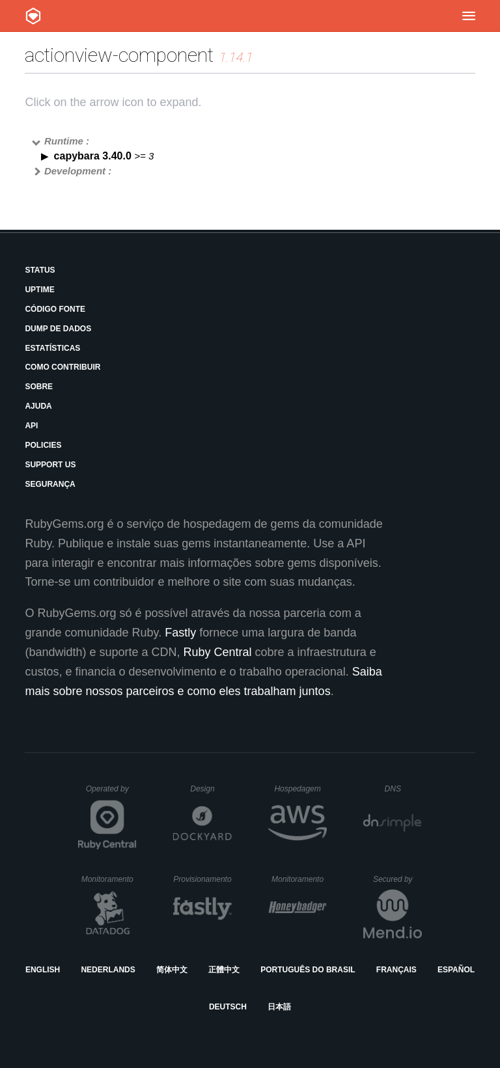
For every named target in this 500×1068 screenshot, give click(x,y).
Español (456, 969)
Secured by (397, 879)
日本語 (279, 1006)
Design (211, 788)
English (42, 969)
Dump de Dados (58, 328)
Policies (43, 445)
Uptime (39, 289)
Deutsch (228, 1006)
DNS (404, 788)
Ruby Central (218, 652)
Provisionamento (202, 879)
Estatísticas (52, 348)
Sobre (39, 386)
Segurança (50, 484)
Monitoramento (109, 879)
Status (40, 270)
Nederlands (108, 969)
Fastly (180, 632)
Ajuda (38, 406)
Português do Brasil (307, 969)
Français (396, 969)
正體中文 (224, 969)
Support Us (50, 464)
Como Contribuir (62, 367)
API (31, 425)
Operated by (111, 793)
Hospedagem (300, 788)
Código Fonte (55, 309)
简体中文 (172, 969)
